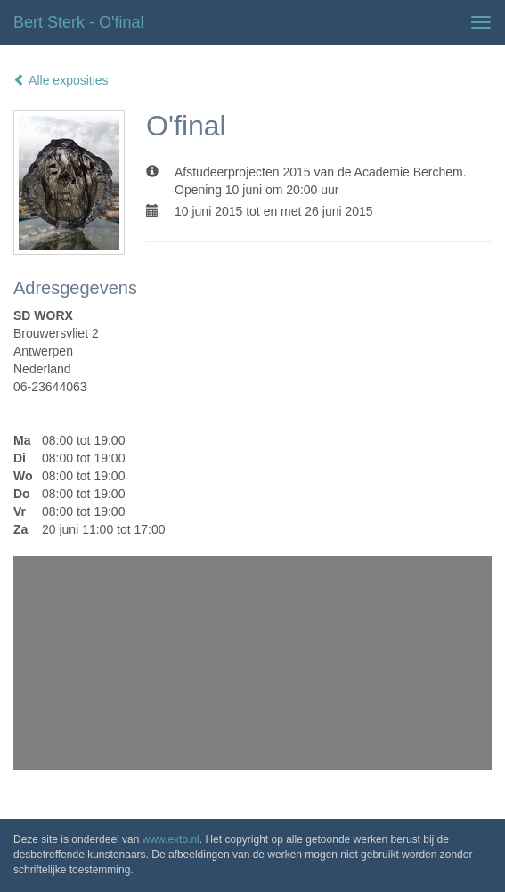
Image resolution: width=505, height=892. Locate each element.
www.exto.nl (171, 839)
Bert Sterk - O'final (78, 22)
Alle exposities (61, 80)
